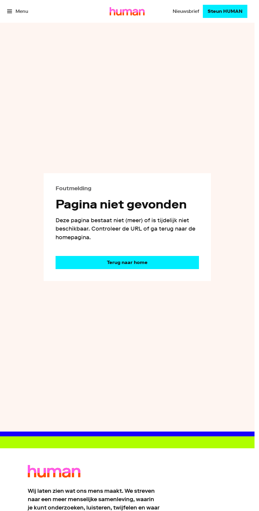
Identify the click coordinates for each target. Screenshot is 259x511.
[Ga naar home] (127, 11)
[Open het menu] (18, 11)
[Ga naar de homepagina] (127, 262)
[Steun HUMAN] (225, 11)
